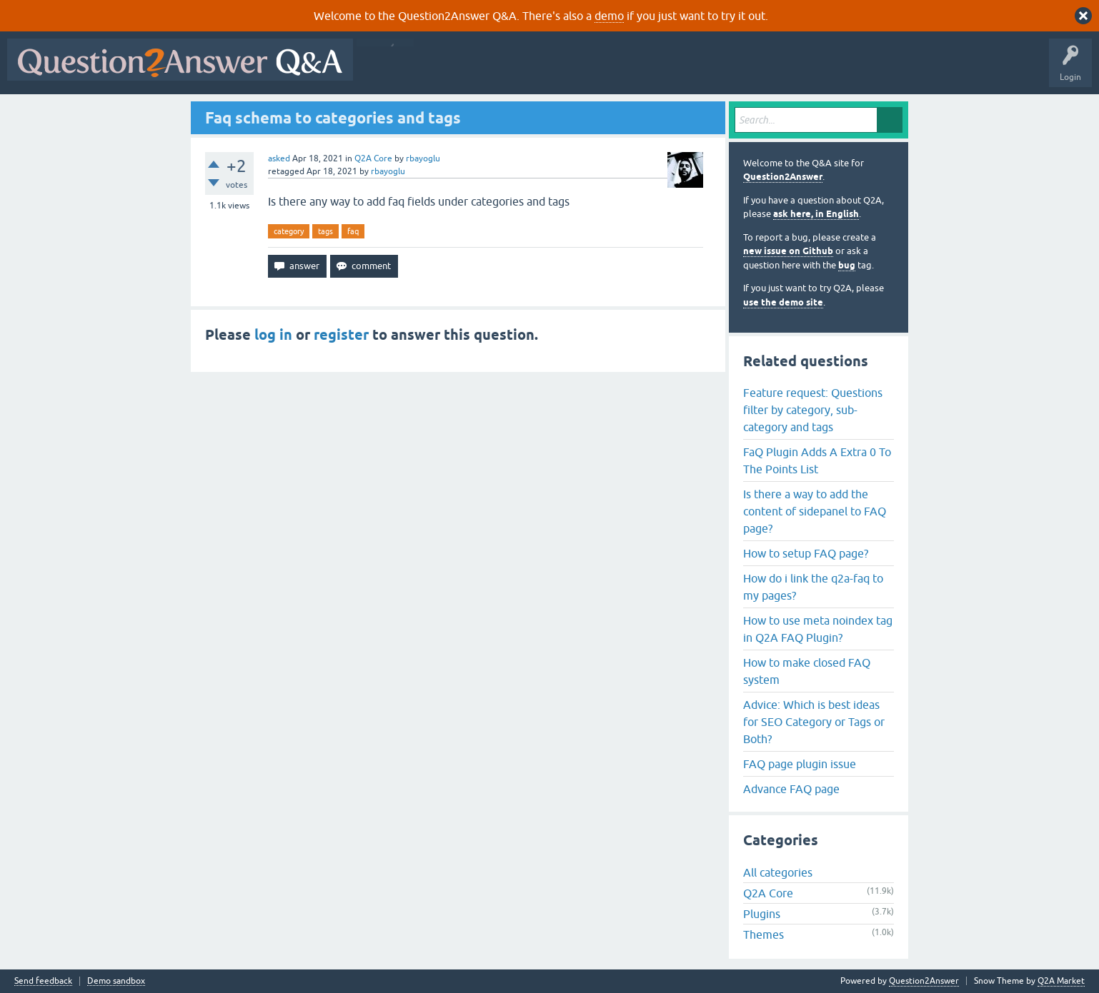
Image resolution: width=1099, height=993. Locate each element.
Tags (601, 70)
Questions (442, 70)
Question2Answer (782, 176)
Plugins (761, 913)
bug (846, 265)
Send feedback (43, 981)
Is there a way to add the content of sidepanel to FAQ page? (814, 511)
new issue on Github (788, 251)
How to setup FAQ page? (805, 553)
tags (325, 231)
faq (353, 231)
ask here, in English (816, 213)
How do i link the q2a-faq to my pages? (813, 587)
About (801, 70)
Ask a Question (705, 70)
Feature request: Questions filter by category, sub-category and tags (812, 409)
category (289, 231)
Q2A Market (1061, 981)
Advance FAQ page (791, 788)
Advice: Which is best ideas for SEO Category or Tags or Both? (814, 721)
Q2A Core (373, 158)
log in (273, 334)
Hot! (492, 70)
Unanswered (546, 70)
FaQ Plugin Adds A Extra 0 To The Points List (817, 460)
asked (279, 158)
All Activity (385, 70)
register (341, 334)
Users (645, 70)
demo (609, 15)
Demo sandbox (116, 981)
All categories (777, 872)
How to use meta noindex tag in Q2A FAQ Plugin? (817, 629)
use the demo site (783, 302)
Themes (763, 934)
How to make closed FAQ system (806, 671)
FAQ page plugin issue (799, 763)
